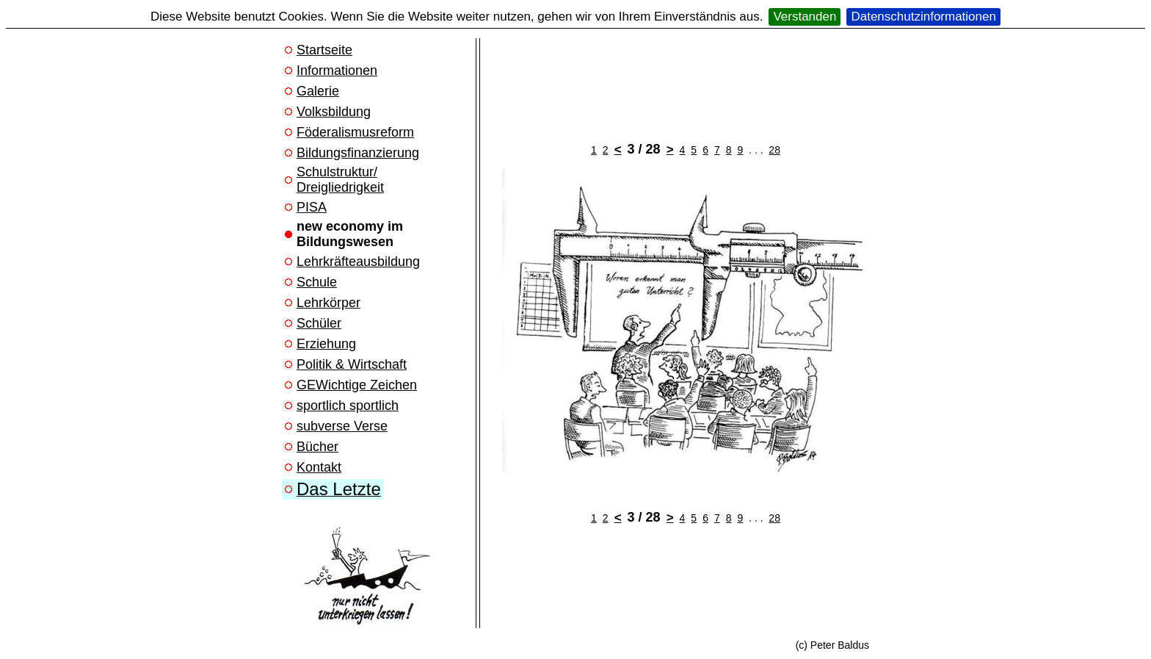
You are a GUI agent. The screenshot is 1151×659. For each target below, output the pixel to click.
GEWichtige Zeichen (357, 385)
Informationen (337, 70)
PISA (312, 207)
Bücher (317, 446)
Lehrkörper (328, 302)
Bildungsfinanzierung (358, 152)
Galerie (318, 91)
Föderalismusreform (355, 132)
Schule (317, 282)
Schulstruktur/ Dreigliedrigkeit (340, 180)
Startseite (324, 50)
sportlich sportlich (348, 405)
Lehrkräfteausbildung (358, 261)
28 (774, 150)
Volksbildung (334, 111)
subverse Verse (342, 426)
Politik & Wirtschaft (352, 364)
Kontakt (319, 467)
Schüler (319, 323)
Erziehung (326, 343)
